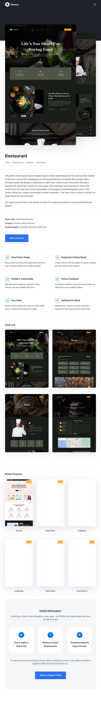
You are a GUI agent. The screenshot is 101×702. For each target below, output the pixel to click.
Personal (31, 223)
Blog (24, 223)
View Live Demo (17, 238)
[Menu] (95, 4)
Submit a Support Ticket (50, 675)
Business (18, 223)
